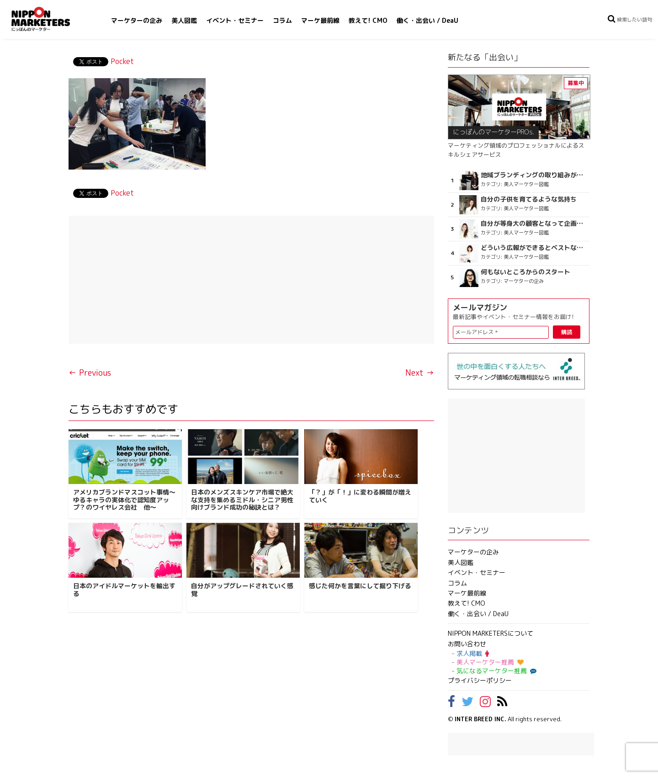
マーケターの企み (136, 20)
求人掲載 (472, 653)
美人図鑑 (184, 20)
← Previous (90, 372)
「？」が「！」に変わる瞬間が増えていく (360, 496)
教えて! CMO (368, 20)
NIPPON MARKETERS (49, 19)
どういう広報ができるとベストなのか (534, 248)
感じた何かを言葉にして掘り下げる (360, 585)
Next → (419, 372)
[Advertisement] (251, 280)
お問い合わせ (467, 643)
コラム (282, 20)
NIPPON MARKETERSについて (490, 633)
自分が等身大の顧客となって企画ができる (534, 223)
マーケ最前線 (320, 20)
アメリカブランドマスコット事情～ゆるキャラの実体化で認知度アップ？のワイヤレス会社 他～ (124, 500)
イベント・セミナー (235, 20)
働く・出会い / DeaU (427, 20)
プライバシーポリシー (480, 680)
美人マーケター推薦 (490, 662)
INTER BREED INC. (480, 719)
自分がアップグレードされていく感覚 (242, 589)
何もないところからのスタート (525, 272)
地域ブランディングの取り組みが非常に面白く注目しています (534, 175)
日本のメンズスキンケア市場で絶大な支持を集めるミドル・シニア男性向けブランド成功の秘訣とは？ (242, 500)
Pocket (122, 61)
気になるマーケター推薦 (495, 670)
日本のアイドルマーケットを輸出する (124, 589)
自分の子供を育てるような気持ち (529, 199)
